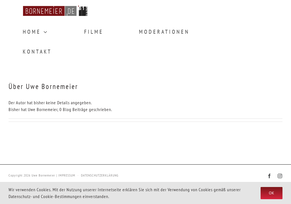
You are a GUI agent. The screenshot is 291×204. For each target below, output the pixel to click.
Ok (271, 193)
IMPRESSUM (66, 175)
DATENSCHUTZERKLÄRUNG (100, 175)
